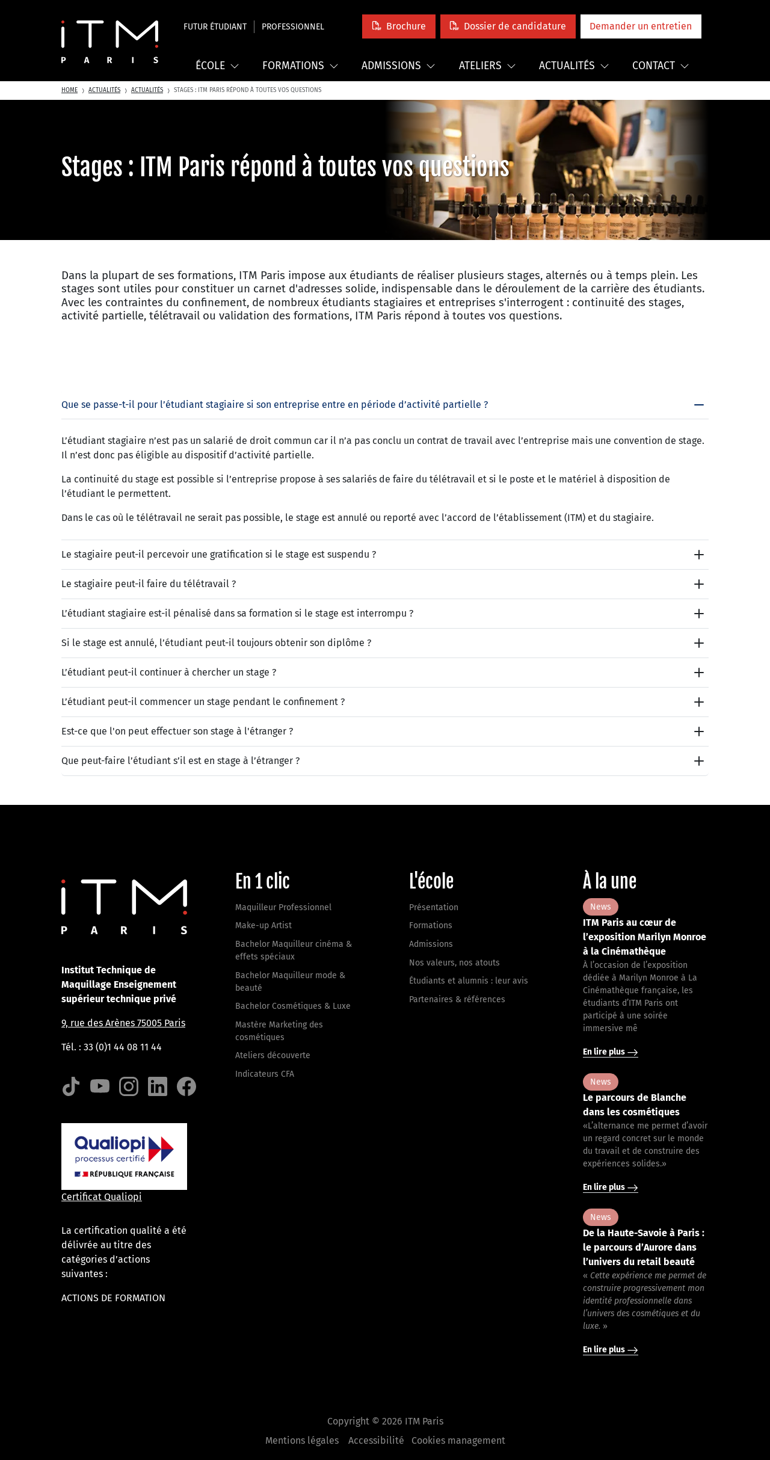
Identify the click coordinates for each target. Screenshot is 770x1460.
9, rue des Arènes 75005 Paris (123, 1023)
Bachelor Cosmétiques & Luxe (293, 1006)
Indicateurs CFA (264, 1074)
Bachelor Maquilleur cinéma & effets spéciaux (293, 950)
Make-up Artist (263, 925)
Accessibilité (376, 1440)
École (217, 66)
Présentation (433, 907)
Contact (660, 66)
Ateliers (487, 66)
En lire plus (610, 1052)
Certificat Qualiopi (101, 1197)
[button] (398, 26)
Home (69, 90)
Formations (300, 66)
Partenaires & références (457, 999)
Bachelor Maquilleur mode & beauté (290, 981)
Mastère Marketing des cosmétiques (279, 1031)
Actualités (574, 66)
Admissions (399, 66)
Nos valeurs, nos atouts (454, 963)
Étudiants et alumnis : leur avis (468, 981)
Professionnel (293, 27)
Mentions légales (302, 1440)
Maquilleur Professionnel (283, 907)
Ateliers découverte (272, 1055)
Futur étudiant (215, 27)
